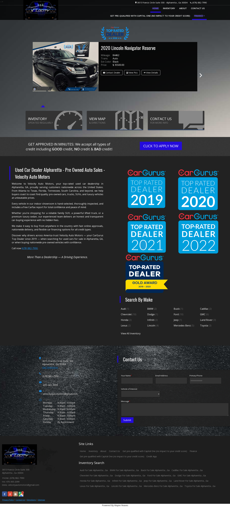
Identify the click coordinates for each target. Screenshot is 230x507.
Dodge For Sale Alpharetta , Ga (130, 475)
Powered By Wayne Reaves (115, 505)
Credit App (151, 456)
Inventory (93, 451)
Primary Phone (205, 379)
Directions (31, 499)
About (103, 451)
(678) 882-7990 (199, 2)
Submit (127, 420)
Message (175, 408)
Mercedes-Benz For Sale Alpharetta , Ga (163, 486)
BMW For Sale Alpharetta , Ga (124, 470)
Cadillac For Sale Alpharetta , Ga (187, 470)
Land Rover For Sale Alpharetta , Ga (191, 480)
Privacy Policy (8, 499)
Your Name (137, 379)
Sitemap (41, 499)
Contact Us (20, 499)
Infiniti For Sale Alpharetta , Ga (127, 480)
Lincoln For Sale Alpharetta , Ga (126, 486)
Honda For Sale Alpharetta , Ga (95, 480)
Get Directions (50, 367)
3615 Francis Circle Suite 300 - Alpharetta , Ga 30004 (162, 2)
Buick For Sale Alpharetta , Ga (155, 470)
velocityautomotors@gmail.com (60, 394)
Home (83, 451)
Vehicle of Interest (140, 392)
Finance (193, 451)
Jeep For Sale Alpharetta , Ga (158, 480)
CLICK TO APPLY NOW (160, 145)
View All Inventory (131, 333)
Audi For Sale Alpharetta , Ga (94, 470)
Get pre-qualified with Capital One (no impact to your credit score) (155, 451)
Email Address (171, 379)
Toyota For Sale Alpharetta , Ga (200, 486)
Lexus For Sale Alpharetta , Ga (94, 486)
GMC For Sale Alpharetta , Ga (191, 475)
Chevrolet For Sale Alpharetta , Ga (96, 475)
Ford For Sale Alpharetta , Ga (161, 475)
